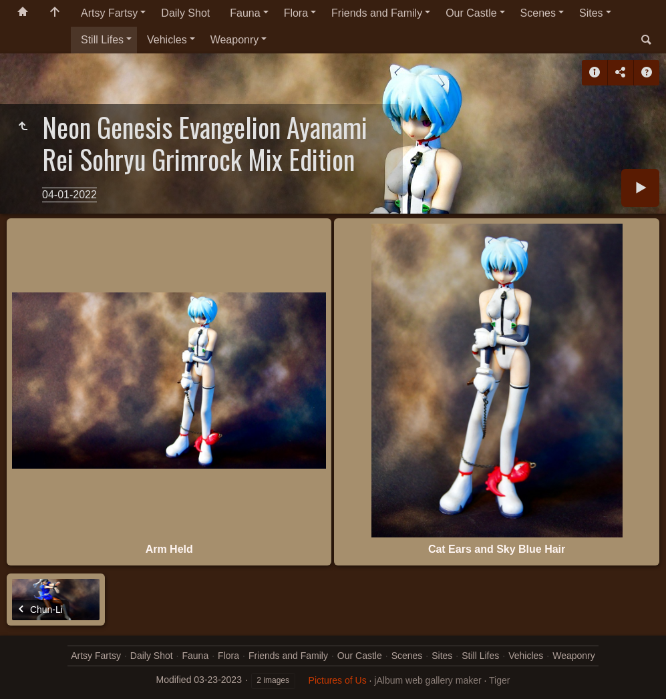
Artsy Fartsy (109, 13)
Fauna (245, 13)
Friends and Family (376, 13)
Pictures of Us (338, 680)
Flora (296, 13)
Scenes (538, 13)
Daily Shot (185, 13)
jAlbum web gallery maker (427, 680)
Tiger (499, 680)
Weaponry (234, 39)
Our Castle (471, 13)
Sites (591, 13)
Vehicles (167, 39)
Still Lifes (102, 39)
